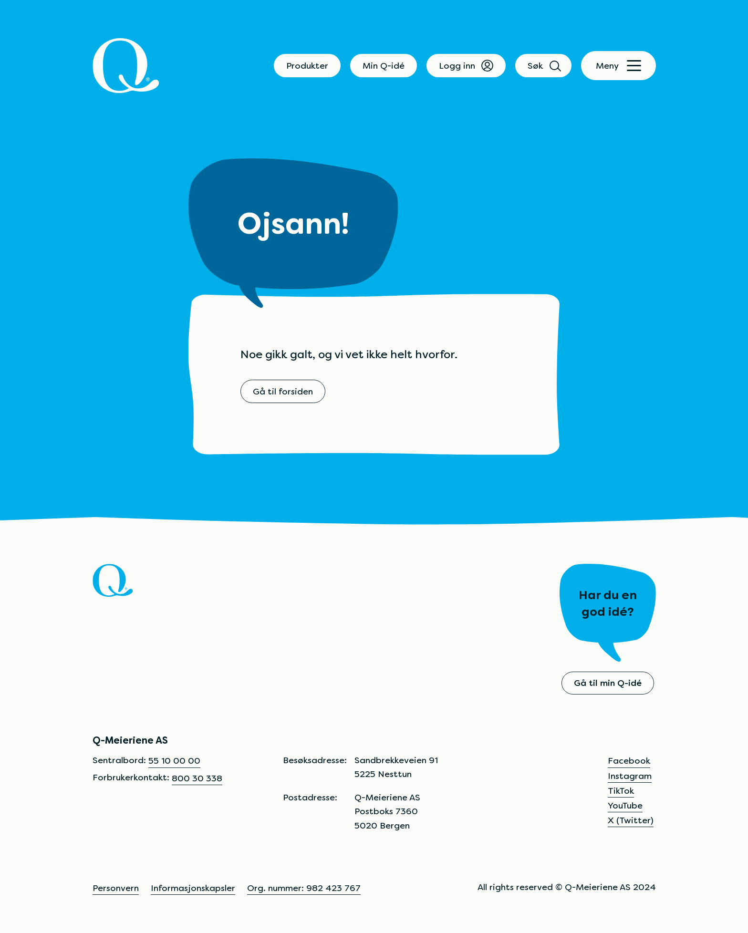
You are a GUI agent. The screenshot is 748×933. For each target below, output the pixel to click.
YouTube (625, 805)
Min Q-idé (384, 65)
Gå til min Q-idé (608, 682)
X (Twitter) (631, 820)
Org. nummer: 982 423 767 (304, 887)
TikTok (621, 790)
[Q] (126, 65)
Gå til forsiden (283, 391)
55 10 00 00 (174, 760)
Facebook (629, 760)
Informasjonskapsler (193, 887)
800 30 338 (197, 778)
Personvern (116, 887)
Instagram (630, 775)
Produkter (307, 65)
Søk (543, 65)
